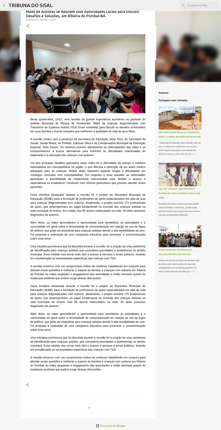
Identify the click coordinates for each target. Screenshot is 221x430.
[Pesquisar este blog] (202, 5)
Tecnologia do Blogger (110, 425)
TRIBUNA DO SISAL (31, 5)
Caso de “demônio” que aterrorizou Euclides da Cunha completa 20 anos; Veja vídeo (179, 193)
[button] (27, 26)
